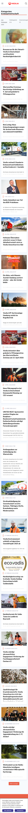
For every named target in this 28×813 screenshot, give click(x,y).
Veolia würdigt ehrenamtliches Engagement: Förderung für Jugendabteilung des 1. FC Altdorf (13, 731)
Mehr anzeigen (14, 783)
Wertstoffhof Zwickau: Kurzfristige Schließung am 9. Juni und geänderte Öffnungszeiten (13, 90)
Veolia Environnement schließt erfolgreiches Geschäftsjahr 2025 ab (11, 541)
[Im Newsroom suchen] (26, 3)
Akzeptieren (20, 810)
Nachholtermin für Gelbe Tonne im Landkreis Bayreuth (12, 616)
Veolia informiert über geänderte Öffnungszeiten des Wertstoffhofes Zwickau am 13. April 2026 (13, 354)
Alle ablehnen (7, 810)
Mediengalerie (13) (13, 21)
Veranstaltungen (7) (23, 21)
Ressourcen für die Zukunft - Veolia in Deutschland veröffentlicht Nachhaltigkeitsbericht (14, 52)
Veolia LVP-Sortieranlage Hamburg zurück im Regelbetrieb (12, 315)
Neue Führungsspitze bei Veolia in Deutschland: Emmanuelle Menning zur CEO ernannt (12, 391)
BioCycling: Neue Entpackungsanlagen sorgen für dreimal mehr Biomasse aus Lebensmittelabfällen (13, 128)
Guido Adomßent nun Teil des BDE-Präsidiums (13, 201)
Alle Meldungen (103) (4, 22)
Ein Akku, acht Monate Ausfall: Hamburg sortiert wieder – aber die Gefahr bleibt (13, 278)
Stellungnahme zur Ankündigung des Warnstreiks (10, 451)
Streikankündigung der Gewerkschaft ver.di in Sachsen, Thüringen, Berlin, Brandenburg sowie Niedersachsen (13, 506)
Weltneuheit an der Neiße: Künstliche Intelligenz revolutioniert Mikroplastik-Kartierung (14, 768)
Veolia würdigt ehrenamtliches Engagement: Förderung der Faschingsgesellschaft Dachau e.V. (13, 656)
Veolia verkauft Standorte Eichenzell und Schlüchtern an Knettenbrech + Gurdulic (13, 164)
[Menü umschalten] (2, 3)
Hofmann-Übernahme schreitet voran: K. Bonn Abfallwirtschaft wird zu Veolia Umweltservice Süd (13, 241)
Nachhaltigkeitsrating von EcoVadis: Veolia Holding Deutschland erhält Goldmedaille (13, 580)
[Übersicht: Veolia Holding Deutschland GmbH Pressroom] (13, 3)
